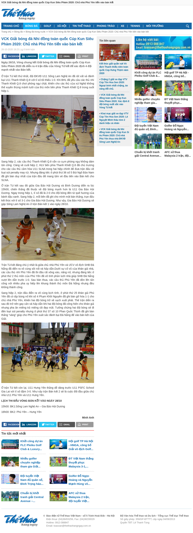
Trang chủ (11, 25)
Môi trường (155, 25)
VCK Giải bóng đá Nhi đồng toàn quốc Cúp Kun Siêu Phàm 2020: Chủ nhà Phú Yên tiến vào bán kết (98, 31)
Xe (122, 25)
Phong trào (106, 25)
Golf (47, 25)
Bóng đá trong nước (36, 31)
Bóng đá (31, 25)
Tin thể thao (81, 25)
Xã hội (61, 25)
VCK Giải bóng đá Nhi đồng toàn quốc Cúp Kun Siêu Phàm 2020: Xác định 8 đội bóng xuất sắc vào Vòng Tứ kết (114, 101)
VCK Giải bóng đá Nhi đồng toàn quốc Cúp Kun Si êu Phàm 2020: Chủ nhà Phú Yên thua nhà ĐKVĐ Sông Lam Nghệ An (114, 135)
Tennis (135, 25)
